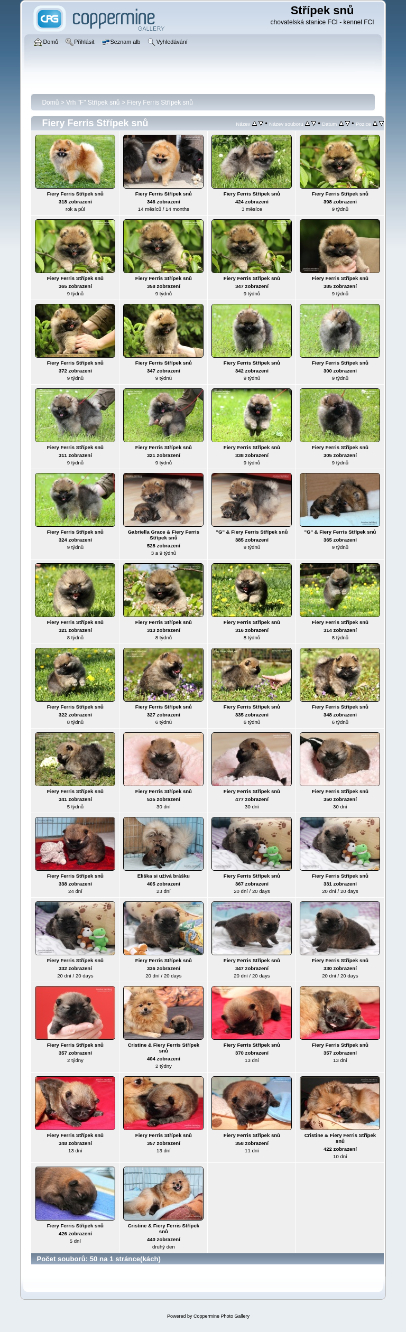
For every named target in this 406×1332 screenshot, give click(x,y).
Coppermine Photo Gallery (221, 1316)
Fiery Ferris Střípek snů (160, 102)
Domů (50, 102)
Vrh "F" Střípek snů (92, 102)
